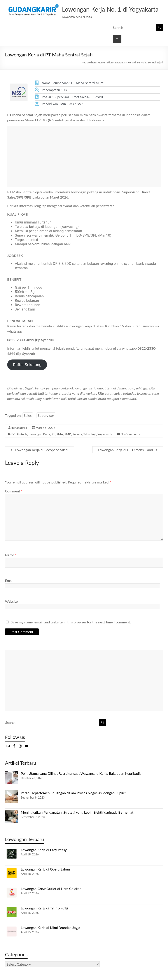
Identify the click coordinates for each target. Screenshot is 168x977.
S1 (53, 434)
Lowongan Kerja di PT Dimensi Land (127, 450)
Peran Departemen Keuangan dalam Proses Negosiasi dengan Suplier (73, 793)
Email (10, 580)
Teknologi (89, 434)
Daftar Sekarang (27, 364)
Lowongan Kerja (39, 434)
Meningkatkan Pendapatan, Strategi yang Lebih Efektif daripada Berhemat (77, 812)
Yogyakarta (105, 434)
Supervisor (46, 415)
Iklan (110, 62)
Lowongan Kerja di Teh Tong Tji (44, 908)
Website (11, 601)
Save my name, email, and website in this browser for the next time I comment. (71, 622)
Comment (14, 491)
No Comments (130, 434)
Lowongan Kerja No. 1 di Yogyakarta (110, 9)
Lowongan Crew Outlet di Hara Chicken (51, 888)
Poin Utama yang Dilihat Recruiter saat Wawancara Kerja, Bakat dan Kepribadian (82, 773)
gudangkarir (19, 427)
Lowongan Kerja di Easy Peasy (44, 850)
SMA (59, 434)
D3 (13, 434)
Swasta (77, 434)
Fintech (22, 434)
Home (101, 62)
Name (10, 555)
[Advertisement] (84, 156)
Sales (28, 415)
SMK (68, 434)
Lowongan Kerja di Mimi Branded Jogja (50, 927)
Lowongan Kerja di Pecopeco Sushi (39, 450)
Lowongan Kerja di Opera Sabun (45, 869)
